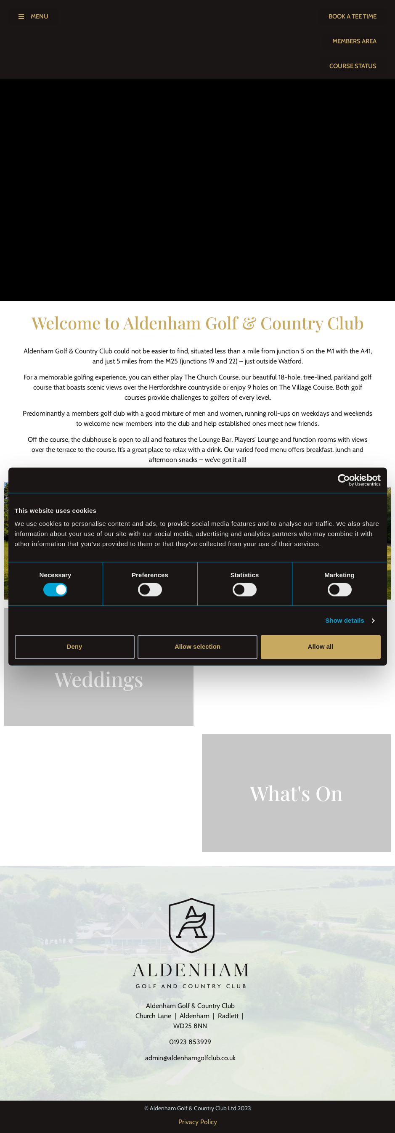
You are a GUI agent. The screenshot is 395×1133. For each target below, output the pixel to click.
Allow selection (197, 646)
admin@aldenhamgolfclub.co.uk (190, 1058)
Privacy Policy (197, 1122)
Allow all (321, 646)
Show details (344, 620)
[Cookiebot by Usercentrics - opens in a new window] (344, 480)
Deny (74, 646)
